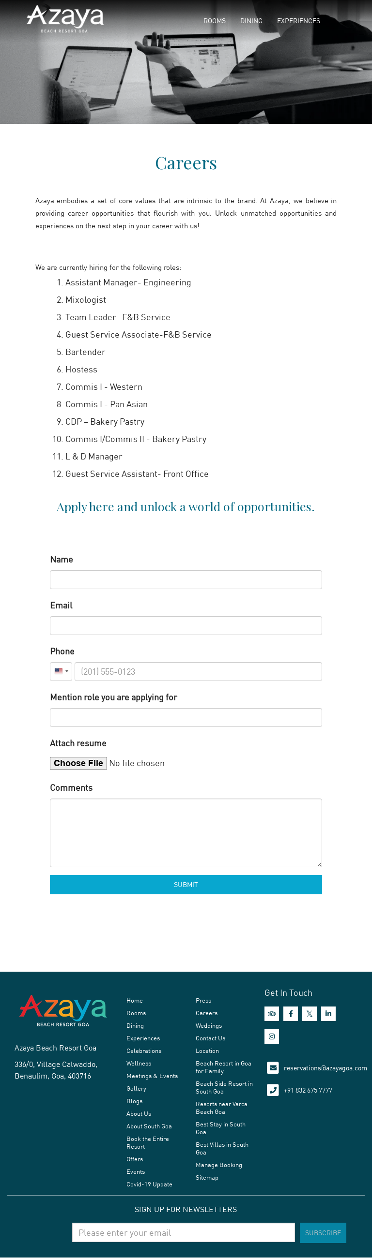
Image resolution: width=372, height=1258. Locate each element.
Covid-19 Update (149, 1184)
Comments (71, 787)
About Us (138, 1113)
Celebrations (143, 1050)
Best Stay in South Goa (221, 1128)
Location (207, 1050)
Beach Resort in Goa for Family (223, 1067)
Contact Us (210, 1038)
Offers (134, 1159)
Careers (206, 1013)
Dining (251, 20)
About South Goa (149, 1126)
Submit (186, 884)
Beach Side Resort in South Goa (224, 1087)
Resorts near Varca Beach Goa (222, 1107)
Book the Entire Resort (147, 1142)
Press (203, 1000)
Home (134, 1000)
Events (135, 1171)
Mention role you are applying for (113, 697)
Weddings (209, 1025)
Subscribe (323, 1232)
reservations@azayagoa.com (325, 1068)
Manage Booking (219, 1165)
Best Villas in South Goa (222, 1148)
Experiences (298, 20)
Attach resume (78, 743)
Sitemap (207, 1177)
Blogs (134, 1101)
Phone (62, 651)
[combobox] (61, 671)
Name (61, 559)
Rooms (214, 20)
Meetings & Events (152, 1076)
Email (61, 605)
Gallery (136, 1088)
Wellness (138, 1063)
